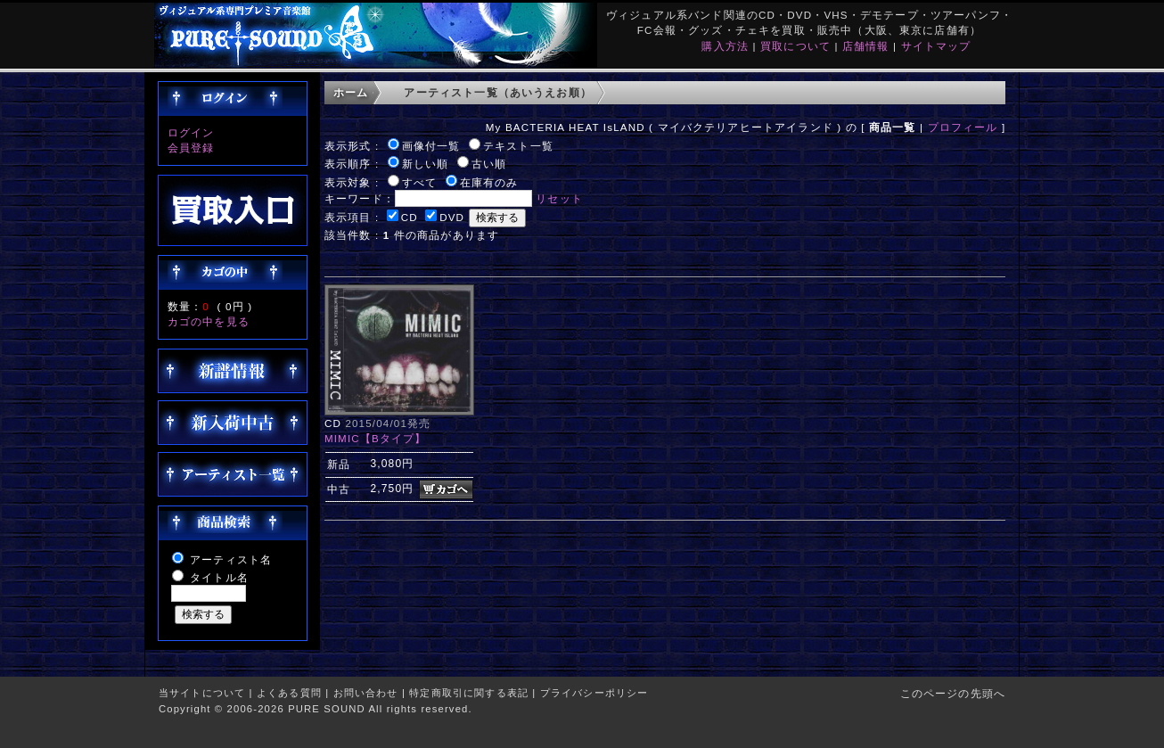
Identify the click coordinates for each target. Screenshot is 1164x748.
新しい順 (425, 163)
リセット (559, 198)
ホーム (350, 92)
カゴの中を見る (209, 321)
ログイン (191, 132)
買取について (795, 46)
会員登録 (191, 147)
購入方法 (725, 46)
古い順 (488, 163)
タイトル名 (219, 577)
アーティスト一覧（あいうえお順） (498, 92)
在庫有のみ (489, 182)
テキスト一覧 (518, 146)
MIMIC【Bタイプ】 (375, 438)
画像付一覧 (431, 146)
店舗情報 (865, 46)
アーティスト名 (231, 559)
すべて (419, 182)
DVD (451, 217)
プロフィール (963, 127)
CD (409, 217)
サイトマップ (936, 46)
